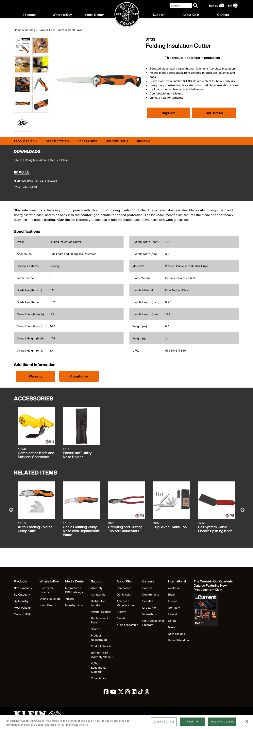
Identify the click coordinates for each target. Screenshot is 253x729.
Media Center (94, 14)
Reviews (143, 141)
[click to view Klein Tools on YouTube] (113, 693)
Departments (150, 594)
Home (17, 30)
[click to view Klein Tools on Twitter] (121, 693)
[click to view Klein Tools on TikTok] (140, 693)
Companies (124, 588)
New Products (23, 588)
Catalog (30, 30)
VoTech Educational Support (98, 667)
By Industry (21, 601)
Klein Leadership (127, 625)
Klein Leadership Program (153, 622)
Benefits (147, 601)
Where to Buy (62, 14)
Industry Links (74, 605)
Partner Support (101, 612)
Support (158, 14)
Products (29, 14)
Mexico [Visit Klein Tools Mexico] (172, 627)
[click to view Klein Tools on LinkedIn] (134, 693)
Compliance (79, 376)
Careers (223, 14)
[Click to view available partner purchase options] (168, 113)
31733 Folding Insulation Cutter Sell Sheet (41, 160)
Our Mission (124, 594)
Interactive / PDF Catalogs (74, 590)
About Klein (190, 14)
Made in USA (22, 614)
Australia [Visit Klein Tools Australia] (174, 588)
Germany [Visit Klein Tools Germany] (174, 607)
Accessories (87, 141)
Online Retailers (50, 599)
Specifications (57, 141)
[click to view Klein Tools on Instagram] (127, 693)
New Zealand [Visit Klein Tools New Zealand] (176, 634)
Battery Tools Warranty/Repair (101, 655)
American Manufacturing (126, 603)
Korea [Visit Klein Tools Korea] (172, 620)
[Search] (180, 5)
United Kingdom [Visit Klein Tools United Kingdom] (178, 640)
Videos (69, 599)
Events (121, 618)
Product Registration (99, 637)
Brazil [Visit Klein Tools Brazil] (172, 594)
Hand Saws (75, 30)
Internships (149, 614)
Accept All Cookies (222, 724)
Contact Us (98, 594)
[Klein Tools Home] (126, 15)
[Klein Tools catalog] (213, 585)
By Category (22, 594)
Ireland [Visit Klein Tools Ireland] (172, 614)
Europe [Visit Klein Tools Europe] (172, 601)
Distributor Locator (46, 590)
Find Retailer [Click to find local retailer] (214, 113)
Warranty (35, 376)
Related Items (117, 141)
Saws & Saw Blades (51, 30)
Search (95, 629)
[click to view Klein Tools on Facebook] (106, 693)
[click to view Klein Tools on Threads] (147, 693)
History (121, 612)
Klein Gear (46, 605)
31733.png (30, 187)
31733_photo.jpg (46, 180)
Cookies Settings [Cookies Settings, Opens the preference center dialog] (164, 724)
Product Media (25, 141)
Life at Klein (150, 607)
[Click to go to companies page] (230, 5)
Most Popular (22, 607)
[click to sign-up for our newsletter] (217, 5)
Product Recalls (101, 646)
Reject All (192, 724)
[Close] (246, 723)
